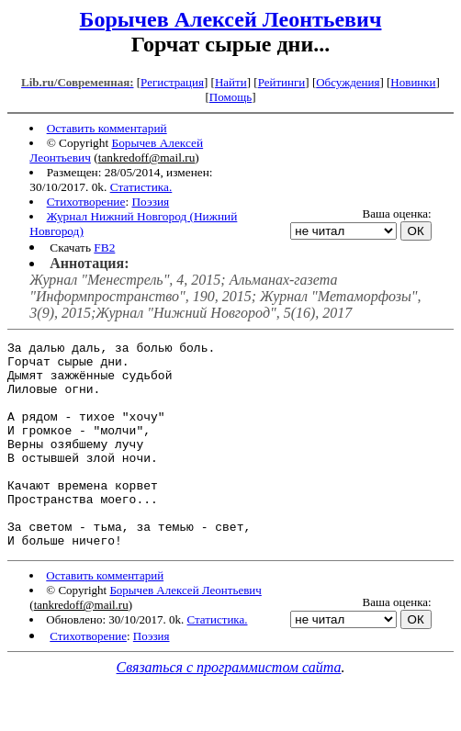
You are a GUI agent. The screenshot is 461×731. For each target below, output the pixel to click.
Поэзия (150, 201)
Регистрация (172, 82)
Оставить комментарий (107, 128)
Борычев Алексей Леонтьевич (231, 19)
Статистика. (141, 187)
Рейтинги (282, 82)
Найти (231, 82)
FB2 (104, 247)
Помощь (230, 97)
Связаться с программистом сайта (229, 708)
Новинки (412, 82)
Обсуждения (347, 82)
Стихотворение (86, 201)
